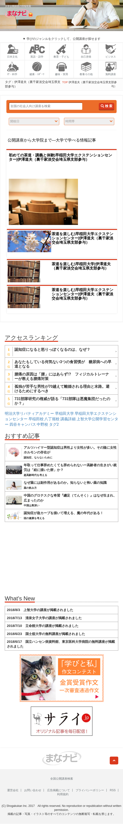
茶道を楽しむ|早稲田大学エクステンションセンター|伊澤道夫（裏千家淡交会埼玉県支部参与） (82, 238)
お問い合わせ (32, 790)
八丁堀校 (51, 419)
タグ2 (54, 424)
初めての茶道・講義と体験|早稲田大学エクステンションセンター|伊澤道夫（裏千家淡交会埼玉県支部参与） (60, 157)
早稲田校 (36, 419)
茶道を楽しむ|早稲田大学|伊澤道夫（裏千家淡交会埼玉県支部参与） (81, 266)
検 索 (106, 106)
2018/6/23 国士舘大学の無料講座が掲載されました (46, 634)
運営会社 (12, 790)
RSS (113, 790)
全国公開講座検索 (61, 778)
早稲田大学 (64, 413)
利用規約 (62, 794)
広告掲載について (58, 790)
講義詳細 (68, 419)
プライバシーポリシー (90, 790)
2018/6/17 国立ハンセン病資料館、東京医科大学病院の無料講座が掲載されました (61, 644)
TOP (65, 82)
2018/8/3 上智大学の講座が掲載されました (40, 610)
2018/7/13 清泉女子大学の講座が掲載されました (44, 618)
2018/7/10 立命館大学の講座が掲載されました (42, 626)
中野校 (42, 424)
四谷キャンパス (22, 424)
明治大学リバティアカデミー (29, 413)
